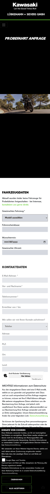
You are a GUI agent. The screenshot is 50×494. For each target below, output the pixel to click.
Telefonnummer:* (10, 302)
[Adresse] (25, 343)
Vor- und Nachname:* (12, 292)
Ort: (4, 360)
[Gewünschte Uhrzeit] (25, 252)
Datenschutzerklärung (39, 416)
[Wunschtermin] (25, 242)
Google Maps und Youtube (15, 460)
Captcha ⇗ (37, 379)
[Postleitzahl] (25, 354)
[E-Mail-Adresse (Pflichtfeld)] (25, 285)
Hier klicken (25, 376)
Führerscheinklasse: (11, 225)
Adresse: (6, 339)
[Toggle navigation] (3, 25)
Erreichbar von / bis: (11, 313)
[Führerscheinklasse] (25, 229)
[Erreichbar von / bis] (25, 317)
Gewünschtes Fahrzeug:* (13, 211)
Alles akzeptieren (16, 488)
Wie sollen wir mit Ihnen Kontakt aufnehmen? (23, 325)
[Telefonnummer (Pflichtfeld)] (25, 306)
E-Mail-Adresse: (10, 281)
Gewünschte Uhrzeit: (12, 248)
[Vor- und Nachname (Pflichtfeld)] (25, 296)
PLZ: (4, 350)
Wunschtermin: (9, 238)
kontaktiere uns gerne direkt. (15, 205)
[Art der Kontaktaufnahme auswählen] (25, 332)
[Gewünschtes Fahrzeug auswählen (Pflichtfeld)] (25, 217)
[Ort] (25, 364)
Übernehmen (16, 480)
